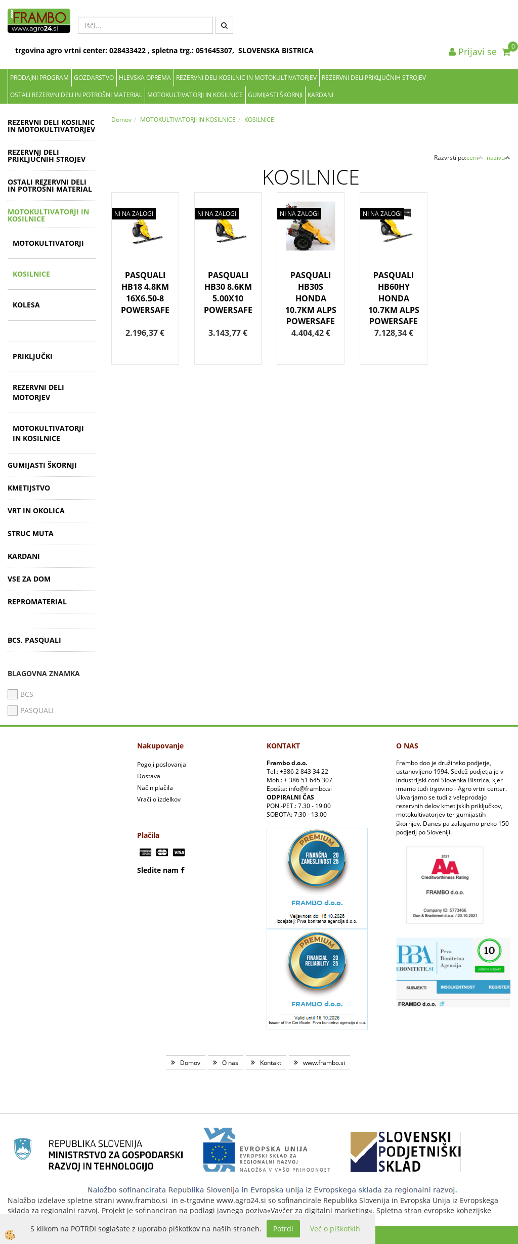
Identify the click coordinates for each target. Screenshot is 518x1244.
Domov (121, 119)
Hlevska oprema (145, 77)
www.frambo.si (324, 1062)
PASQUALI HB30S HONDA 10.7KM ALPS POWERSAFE (310, 298)
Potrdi (283, 1228)
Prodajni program (39, 77)
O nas (230, 1062)
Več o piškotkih (335, 1228)
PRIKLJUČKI (33, 356)
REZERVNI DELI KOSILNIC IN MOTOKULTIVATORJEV (246, 77)
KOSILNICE (31, 274)
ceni (475, 157)
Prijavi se (473, 52)
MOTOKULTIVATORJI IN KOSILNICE (195, 95)
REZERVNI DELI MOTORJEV (38, 392)
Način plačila (155, 787)
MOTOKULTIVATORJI (48, 243)
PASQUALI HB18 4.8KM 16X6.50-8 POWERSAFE (145, 293)
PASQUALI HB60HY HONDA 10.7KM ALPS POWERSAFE (393, 298)
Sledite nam (158, 870)
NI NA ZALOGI (133, 213)
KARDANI (320, 95)
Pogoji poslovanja (161, 764)
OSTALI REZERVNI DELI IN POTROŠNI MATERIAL (76, 95)
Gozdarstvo (94, 77)
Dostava (148, 776)
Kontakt (270, 1062)
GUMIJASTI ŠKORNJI (275, 95)
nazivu (498, 157)
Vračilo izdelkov (159, 799)
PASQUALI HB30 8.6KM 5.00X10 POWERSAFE (228, 293)
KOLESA (26, 304)
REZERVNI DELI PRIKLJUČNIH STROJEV (374, 77)
